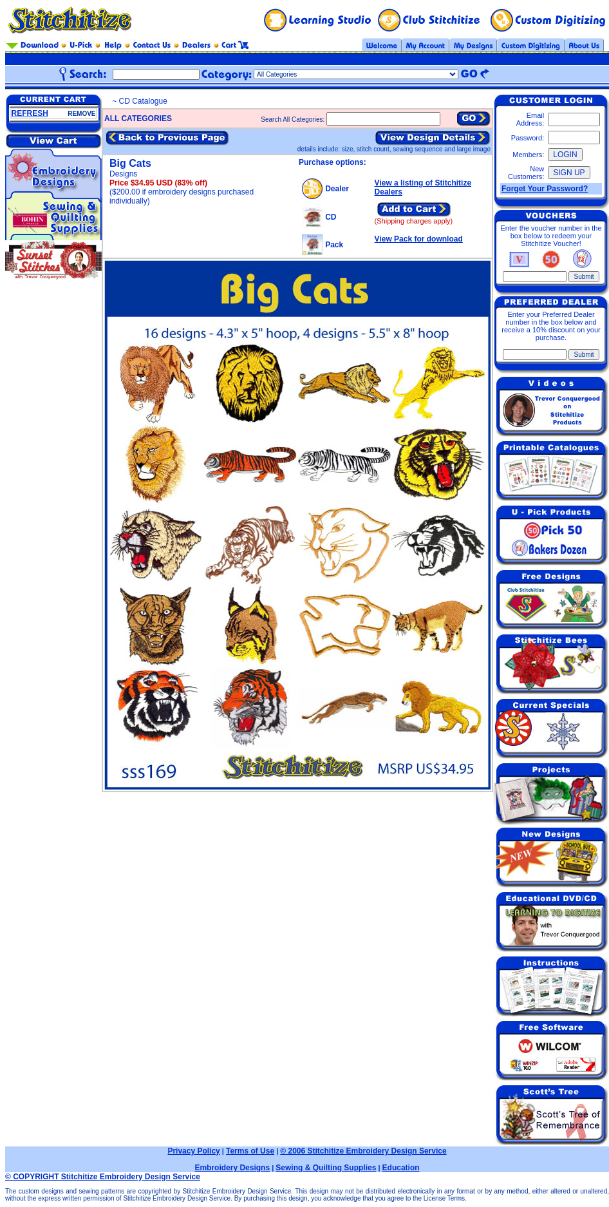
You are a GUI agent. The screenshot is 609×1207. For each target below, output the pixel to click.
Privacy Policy (193, 1150)
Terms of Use (250, 1150)
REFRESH (30, 113)
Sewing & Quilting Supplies (326, 1167)
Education (401, 1167)
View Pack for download (419, 238)
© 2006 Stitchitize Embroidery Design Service (363, 1150)
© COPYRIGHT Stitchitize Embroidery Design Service (102, 1176)
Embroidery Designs (232, 1167)
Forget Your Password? (544, 188)
